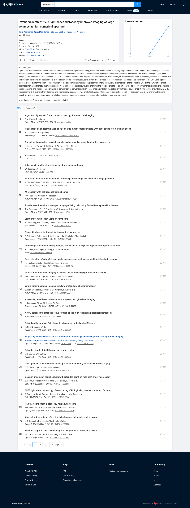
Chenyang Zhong (75, 340)
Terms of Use (30, 485)
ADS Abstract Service (35, 55)
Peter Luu (54, 32)
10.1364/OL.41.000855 (59, 384)
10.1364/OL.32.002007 (60, 424)
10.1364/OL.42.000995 (59, 437)
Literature (44, 10)
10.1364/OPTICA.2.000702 (58, 370)
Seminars (92, 10)
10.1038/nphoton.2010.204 (65, 199)
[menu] (165, 4)
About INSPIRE (31, 471)
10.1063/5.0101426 (31, 52)
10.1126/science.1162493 (62, 266)
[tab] (26, 108)
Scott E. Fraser (65, 32)
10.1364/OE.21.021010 (64, 411)
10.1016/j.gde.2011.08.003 (41, 172)
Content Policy (31, 476)
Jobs (76, 10)
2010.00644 (66, 343)
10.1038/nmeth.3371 (62, 293)
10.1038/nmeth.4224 (62, 122)
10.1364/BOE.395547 (63, 239)
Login (183, 4)
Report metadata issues (73, 480)
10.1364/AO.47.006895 (61, 330)
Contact (157, 485)
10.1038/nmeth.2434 (62, 279)
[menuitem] (162, 4)
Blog (156, 471)
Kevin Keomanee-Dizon (28, 32)
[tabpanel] (95, 280)
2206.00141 (30, 49)
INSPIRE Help (68, 476)
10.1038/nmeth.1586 (61, 212)
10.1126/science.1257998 (41, 253)
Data (129, 10)
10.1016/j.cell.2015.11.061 (59, 397)
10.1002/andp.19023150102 (67, 136)
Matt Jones (44, 32)
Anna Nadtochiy (90, 340)
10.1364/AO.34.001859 (61, 357)
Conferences (112, 10)
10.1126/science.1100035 (62, 149)
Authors (61, 10)
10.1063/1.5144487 (67, 306)
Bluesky (157, 476)
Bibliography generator (118, 471)
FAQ (64, 471)
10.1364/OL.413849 (85, 343)
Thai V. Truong (78, 32)
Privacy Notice (31, 480)
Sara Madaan (30, 340)
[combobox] (95, 4)
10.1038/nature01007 (59, 185)
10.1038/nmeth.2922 (62, 226)
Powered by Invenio (21, 503)
